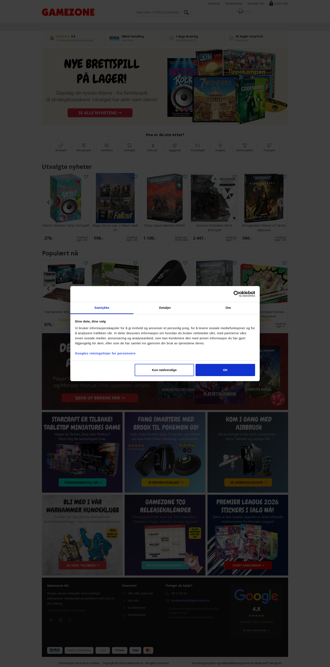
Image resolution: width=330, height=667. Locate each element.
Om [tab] (228, 307)
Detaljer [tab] (165, 307)
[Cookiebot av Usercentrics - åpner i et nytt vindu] (236, 294)
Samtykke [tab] (101, 307)
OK (225, 370)
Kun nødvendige (164, 370)
